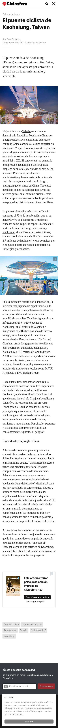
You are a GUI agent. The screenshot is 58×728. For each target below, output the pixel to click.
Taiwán (26, 131)
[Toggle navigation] (54, 3)
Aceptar (29, 721)
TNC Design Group (28, 372)
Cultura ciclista (10, 14)
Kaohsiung (8, 232)
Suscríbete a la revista (37, 597)
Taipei (23, 223)
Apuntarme (46, 686)
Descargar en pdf (35, 601)
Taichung (25, 228)
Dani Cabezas (13, 39)
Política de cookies (13, 714)
